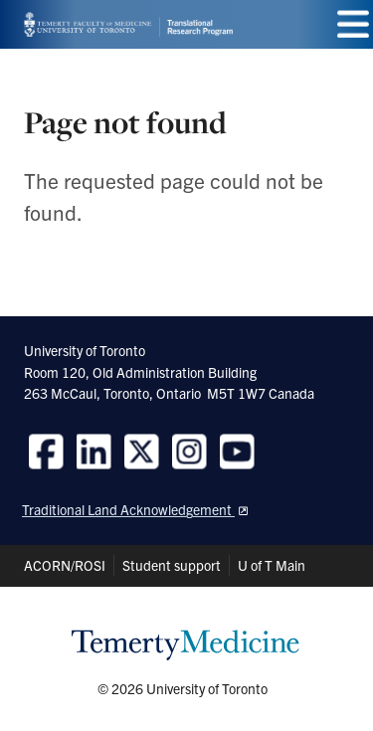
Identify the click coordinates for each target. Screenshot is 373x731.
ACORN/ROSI (64, 565)
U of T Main (271, 565)
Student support (171, 565)
